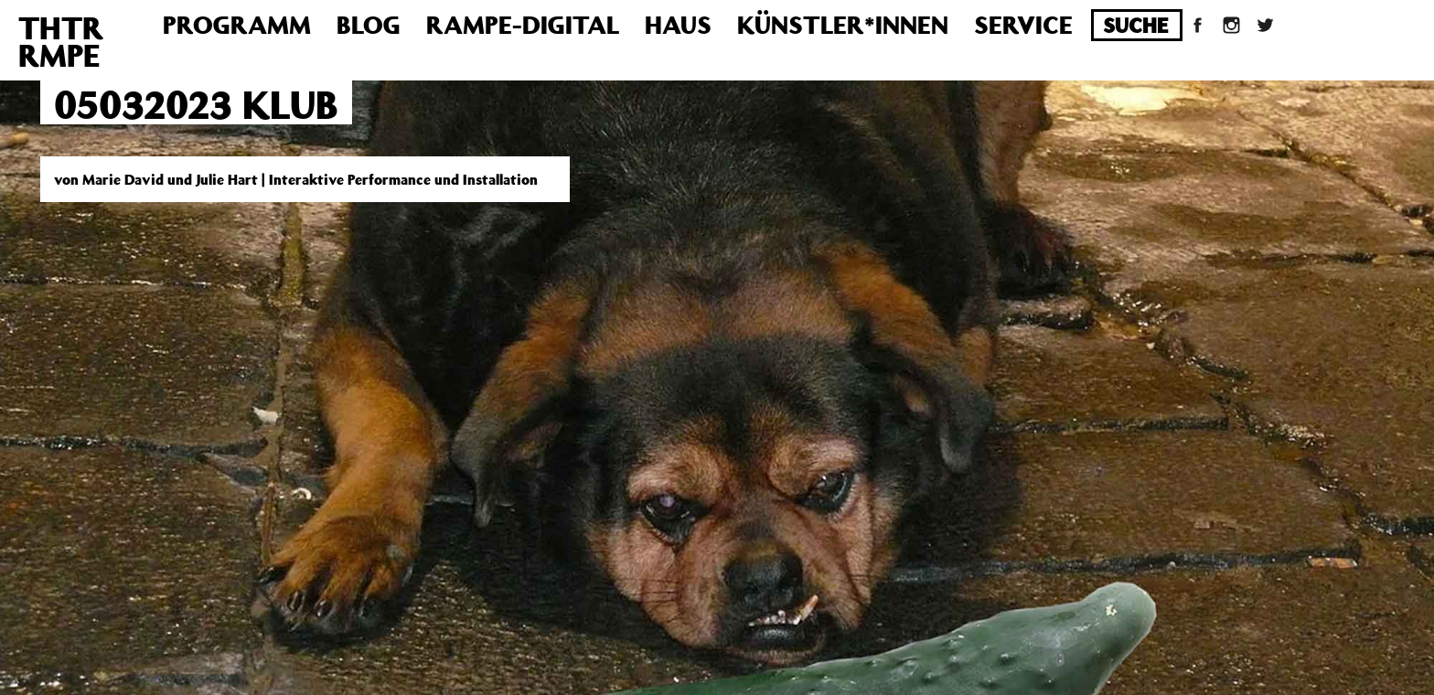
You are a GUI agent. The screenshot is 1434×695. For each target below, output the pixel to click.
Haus (678, 24)
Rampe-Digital (522, 24)
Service (1023, 24)
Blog (369, 24)
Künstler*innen (842, 24)
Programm (237, 24)
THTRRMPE (60, 41)
